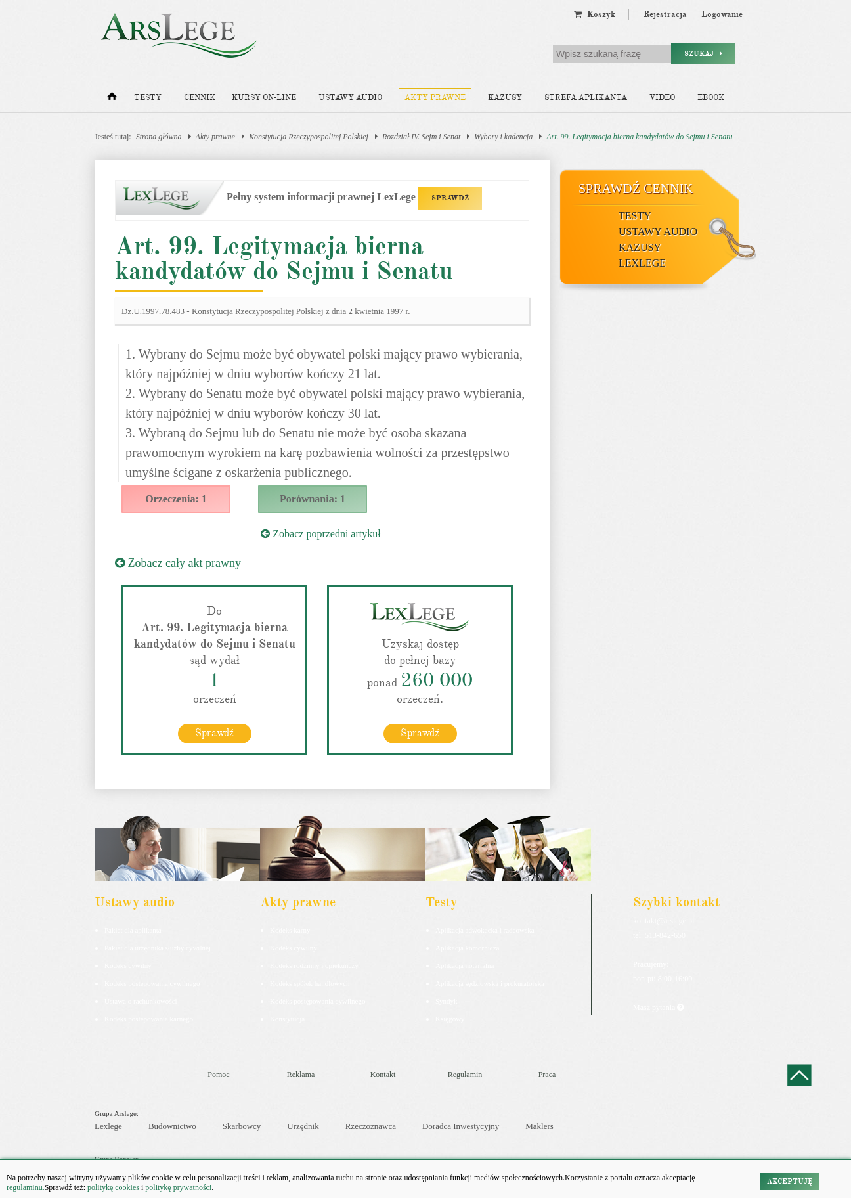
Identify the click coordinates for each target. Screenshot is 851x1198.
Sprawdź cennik (635, 188)
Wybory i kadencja (503, 136)
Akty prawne (435, 97)
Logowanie (722, 14)
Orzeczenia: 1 (176, 498)
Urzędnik (302, 1126)
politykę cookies (113, 1187)
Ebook (710, 97)
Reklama (301, 1073)
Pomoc (218, 1073)
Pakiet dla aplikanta (133, 929)
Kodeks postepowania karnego (148, 1018)
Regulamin (465, 1073)
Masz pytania (658, 1006)
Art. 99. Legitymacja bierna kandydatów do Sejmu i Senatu (639, 136)
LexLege (642, 263)
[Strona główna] (112, 99)
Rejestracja (665, 14)
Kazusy (505, 97)
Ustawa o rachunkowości (140, 1000)
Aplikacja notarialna (464, 965)
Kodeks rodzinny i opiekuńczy (314, 965)
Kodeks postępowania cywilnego (152, 983)
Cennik (199, 97)
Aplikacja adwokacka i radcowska (485, 929)
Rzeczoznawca (370, 1126)
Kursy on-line (264, 97)
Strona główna (159, 136)
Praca (547, 1073)
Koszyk (594, 14)
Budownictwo (172, 1126)
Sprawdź (214, 732)
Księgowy (450, 1018)
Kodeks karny (290, 929)
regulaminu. (26, 1187)
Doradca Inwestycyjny (460, 1126)
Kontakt (383, 1073)
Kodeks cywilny (128, 965)
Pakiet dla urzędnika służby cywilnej (157, 947)
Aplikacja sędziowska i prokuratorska (489, 983)
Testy (148, 97)
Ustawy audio (350, 97)
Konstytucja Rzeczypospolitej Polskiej (308, 136)
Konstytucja (287, 1018)
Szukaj (703, 53)
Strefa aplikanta (585, 97)
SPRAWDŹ (450, 198)
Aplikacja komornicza (467, 947)
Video (662, 97)
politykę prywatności (178, 1187)
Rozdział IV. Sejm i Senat (421, 136)
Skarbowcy (242, 1126)
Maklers (539, 1126)
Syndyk (446, 1000)
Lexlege (108, 1126)
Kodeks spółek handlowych (310, 983)
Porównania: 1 (312, 498)
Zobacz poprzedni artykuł (320, 533)
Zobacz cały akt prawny (178, 562)
